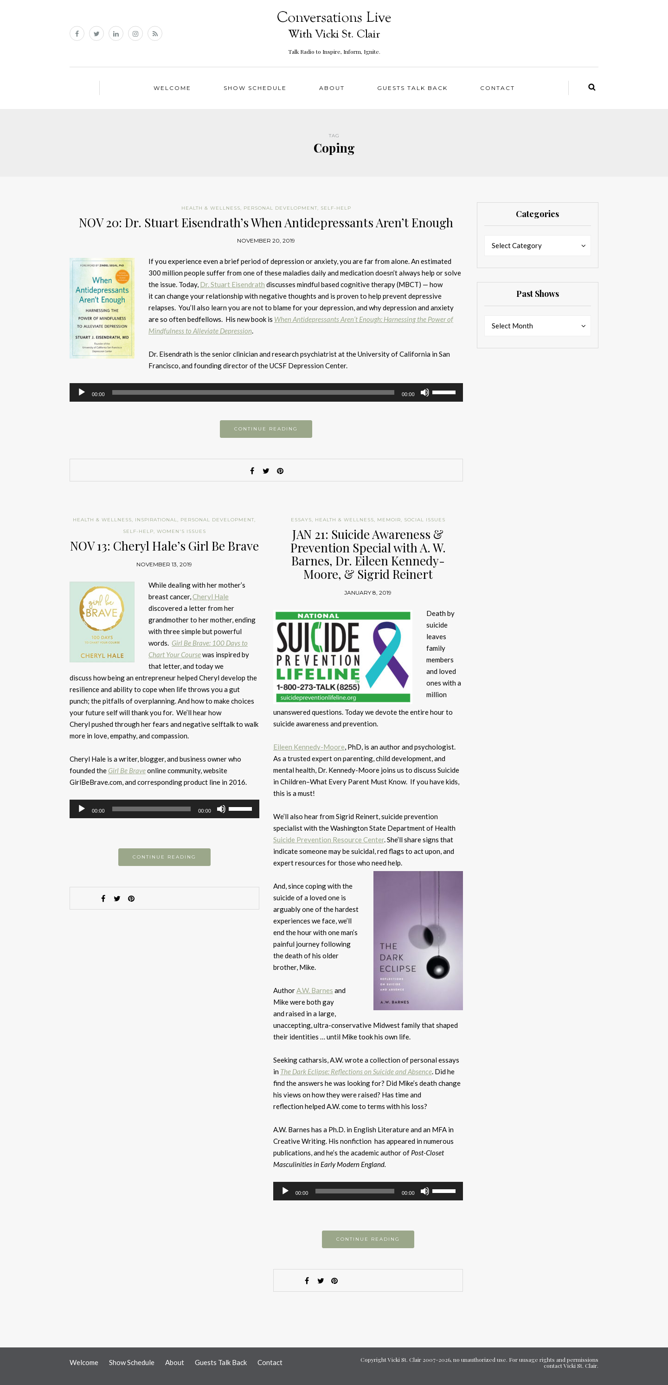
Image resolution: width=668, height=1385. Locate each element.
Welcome (172, 87)
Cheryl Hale (211, 596)
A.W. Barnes (314, 990)
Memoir (389, 520)
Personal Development (280, 208)
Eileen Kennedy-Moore (309, 747)
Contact (497, 87)
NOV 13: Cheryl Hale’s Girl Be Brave (164, 546)
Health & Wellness (210, 208)
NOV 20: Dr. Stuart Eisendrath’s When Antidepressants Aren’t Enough (266, 222)
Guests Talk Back (412, 87)
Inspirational (156, 520)
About (332, 87)
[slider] (253, 392)
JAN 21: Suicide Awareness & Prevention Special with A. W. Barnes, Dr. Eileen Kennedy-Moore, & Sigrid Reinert (368, 554)
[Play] (81, 392)
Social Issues (424, 520)
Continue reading (266, 429)
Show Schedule (255, 87)
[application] (266, 392)
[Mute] (425, 392)
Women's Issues (181, 531)
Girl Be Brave (127, 770)
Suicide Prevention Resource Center (328, 839)
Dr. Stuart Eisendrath (232, 284)
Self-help (336, 208)
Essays (301, 520)
